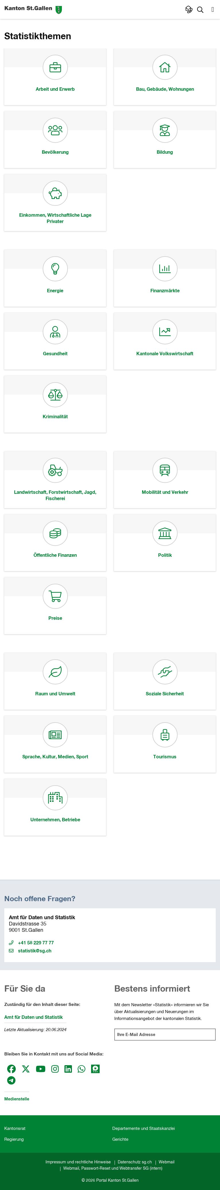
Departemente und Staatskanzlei (143, 1128)
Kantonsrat (14, 1128)
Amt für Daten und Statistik (33, 1017)
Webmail (166, 1162)
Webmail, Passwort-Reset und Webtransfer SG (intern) (112, 1169)
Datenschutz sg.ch (135, 1162)
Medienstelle (16, 1099)
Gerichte (120, 1139)
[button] (200, 9)
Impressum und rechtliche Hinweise (78, 1162)
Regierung (14, 1139)
